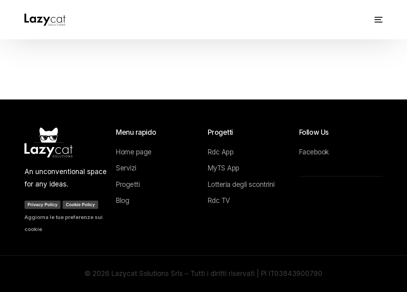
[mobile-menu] (375, 19)
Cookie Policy (80, 204)
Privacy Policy (43, 204)
